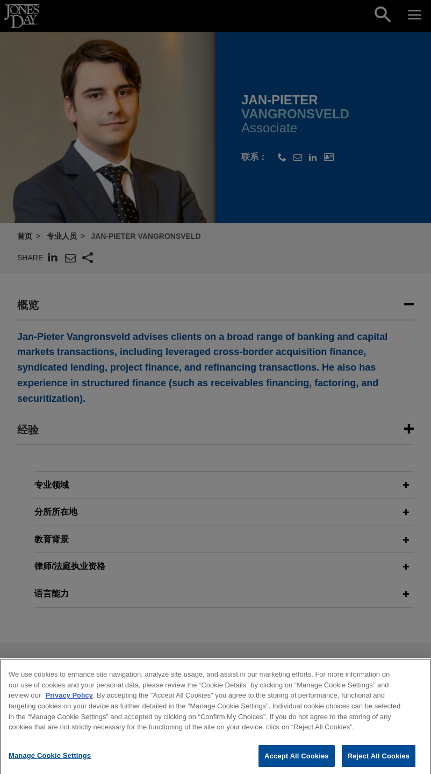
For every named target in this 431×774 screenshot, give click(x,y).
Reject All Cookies (379, 761)
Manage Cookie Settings (50, 760)
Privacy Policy (69, 701)
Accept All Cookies (296, 761)
